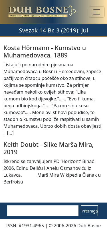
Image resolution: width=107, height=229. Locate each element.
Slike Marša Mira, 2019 (48, 148)
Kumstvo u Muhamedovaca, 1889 (44, 51)
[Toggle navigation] (97, 12)
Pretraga (90, 211)
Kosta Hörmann (26, 48)
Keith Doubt (21, 144)
